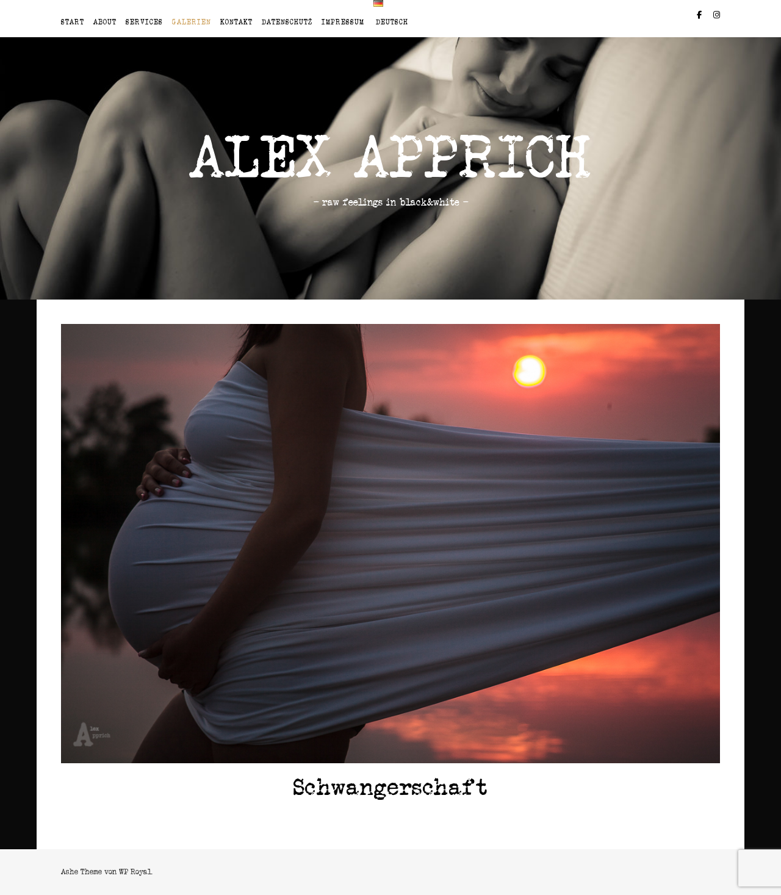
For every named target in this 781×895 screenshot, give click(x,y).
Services (144, 22)
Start (72, 22)
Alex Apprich (390, 157)
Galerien (191, 22)
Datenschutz (287, 22)
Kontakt (236, 22)
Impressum (343, 22)
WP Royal (135, 871)
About (105, 22)
